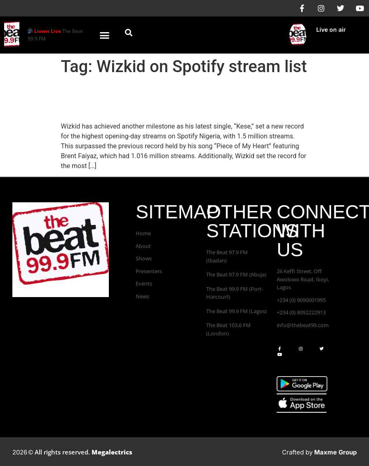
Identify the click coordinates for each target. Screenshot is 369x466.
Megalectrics (112, 452)
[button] (105, 35)
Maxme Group (335, 452)
